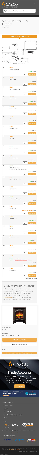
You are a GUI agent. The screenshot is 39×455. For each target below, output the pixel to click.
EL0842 (11, 206)
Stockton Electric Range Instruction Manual (19, 353)
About (5, 418)
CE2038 (11, 226)
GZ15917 (12, 97)
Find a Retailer (19, 340)
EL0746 (11, 116)
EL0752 (11, 216)
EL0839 (11, 146)
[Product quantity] (25, 74)
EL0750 (11, 196)
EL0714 (11, 177)
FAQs (5, 421)
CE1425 (11, 67)
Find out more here (15, 433)
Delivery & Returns (8, 405)
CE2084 (11, 77)
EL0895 (11, 268)
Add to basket (32, 74)
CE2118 (11, 246)
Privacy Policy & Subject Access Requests (13, 415)
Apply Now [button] (19, 386)
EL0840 (11, 156)
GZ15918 (12, 106)
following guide (8, 297)
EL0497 (11, 126)
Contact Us (6, 408)
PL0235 (11, 136)
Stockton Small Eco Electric (20, 36)
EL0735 (11, 255)
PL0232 (11, 87)
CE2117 (11, 236)
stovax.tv (18, 449)
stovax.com (11, 449)
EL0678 (11, 187)
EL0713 (11, 165)
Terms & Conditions (8, 412)
